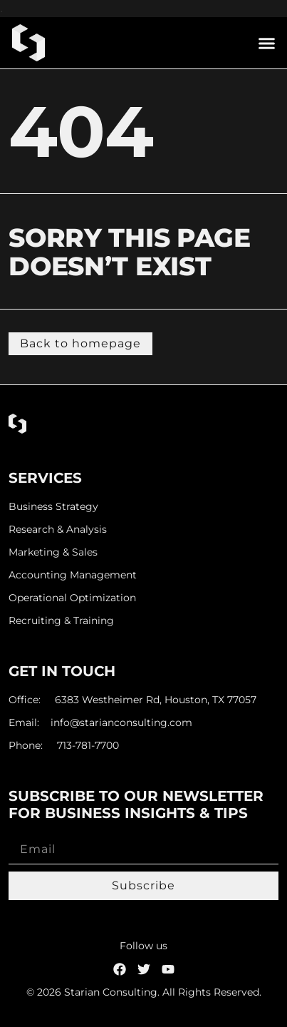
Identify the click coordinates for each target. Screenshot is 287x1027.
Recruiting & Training (61, 621)
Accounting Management (73, 575)
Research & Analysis (58, 529)
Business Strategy (53, 507)
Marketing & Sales (53, 552)
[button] (267, 42)
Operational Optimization (72, 598)
